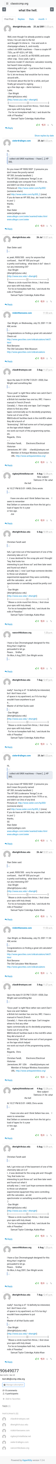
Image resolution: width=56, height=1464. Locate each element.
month (41, 19)
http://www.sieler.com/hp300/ (32, 188)
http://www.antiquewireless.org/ (31, 456)
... (9, 154)
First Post (8, 19)
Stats (31, 19)
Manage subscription (13, 1385)
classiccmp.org (19, 3)
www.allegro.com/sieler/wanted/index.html (27, 216)
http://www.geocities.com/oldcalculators (26, 352)
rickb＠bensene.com (22, 313)
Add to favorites (11, 1399)
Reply (9, 128)
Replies (21, 19)
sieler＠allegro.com (21, 141)
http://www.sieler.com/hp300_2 (25, 194)
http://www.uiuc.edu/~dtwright (22, 100)
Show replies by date (44, 135)
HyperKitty (27, 1460)
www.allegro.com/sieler (18, 219)
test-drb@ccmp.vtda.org (13, 1379)
